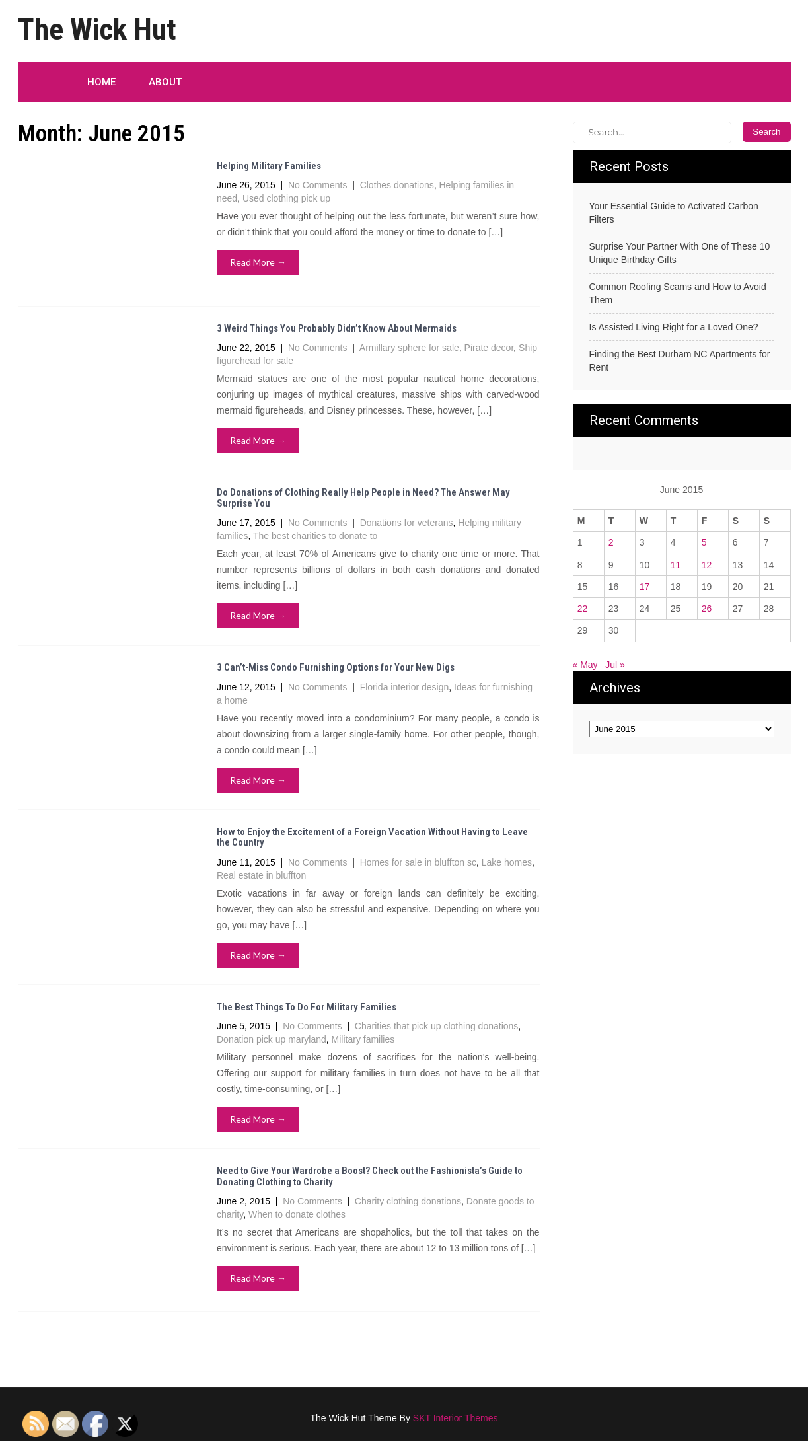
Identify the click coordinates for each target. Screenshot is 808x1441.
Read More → (258, 262)
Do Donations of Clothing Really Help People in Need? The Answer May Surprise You (363, 497)
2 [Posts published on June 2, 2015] (611, 542)
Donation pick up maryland (271, 1039)
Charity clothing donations (408, 1201)
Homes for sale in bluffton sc (418, 862)
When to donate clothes (297, 1214)
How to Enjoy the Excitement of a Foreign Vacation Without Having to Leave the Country (372, 837)
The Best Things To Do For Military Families (306, 1007)
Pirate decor (489, 347)
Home (101, 82)
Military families (363, 1039)
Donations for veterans (406, 522)
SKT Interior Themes (455, 1418)
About (165, 82)
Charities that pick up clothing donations (436, 1026)
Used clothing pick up (286, 198)
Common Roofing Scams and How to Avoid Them (677, 293)
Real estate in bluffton (261, 875)
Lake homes (507, 862)
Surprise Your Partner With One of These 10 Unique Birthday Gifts (679, 253)
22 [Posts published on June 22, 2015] (582, 608)
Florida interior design (404, 687)
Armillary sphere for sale (409, 347)
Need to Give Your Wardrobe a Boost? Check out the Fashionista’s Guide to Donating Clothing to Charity (370, 1176)
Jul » (615, 664)
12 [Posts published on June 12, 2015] (707, 565)
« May (585, 664)
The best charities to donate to (315, 536)
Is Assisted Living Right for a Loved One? (673, 327)
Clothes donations (397, 185)
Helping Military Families (269, 166)
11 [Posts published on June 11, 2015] (676, 565)
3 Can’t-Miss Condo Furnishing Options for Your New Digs (336, 667)
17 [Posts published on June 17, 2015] (645, 586)
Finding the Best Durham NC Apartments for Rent (679, 361)
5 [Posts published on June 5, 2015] (704, 542)
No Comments (317, 185)
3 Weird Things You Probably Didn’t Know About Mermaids (337, 328)
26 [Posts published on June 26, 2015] (707, 608)
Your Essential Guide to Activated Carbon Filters (673, 213)
